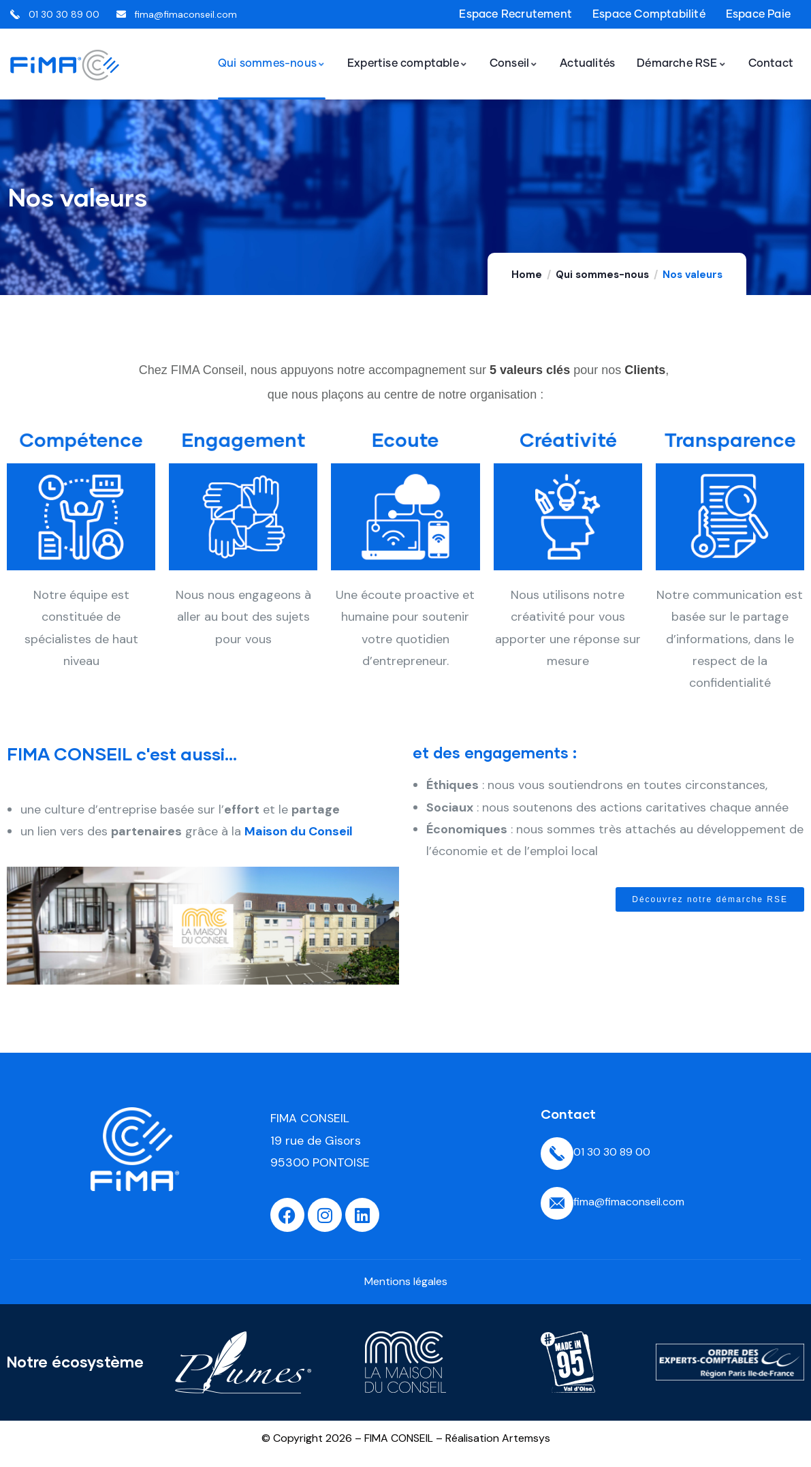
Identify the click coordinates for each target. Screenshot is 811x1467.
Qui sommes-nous (602, 274)
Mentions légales (405, 1281)
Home (526, 274)
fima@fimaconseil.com (628, 1201)
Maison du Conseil (298, 831)
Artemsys (526, 1438)
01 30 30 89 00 (611, 1152)
